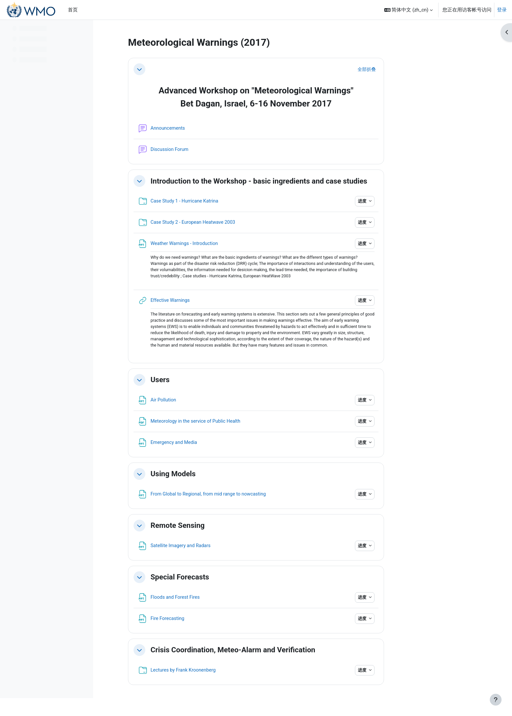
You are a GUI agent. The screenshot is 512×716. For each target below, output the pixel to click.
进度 (403, 201)
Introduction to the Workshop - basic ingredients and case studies (300, 181)
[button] (408, 10)
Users (201, 382)
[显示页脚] (496, 700)
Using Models (214, 476)
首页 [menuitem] (73, 10)
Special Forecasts (221, 579)
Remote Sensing (219, 527)
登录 (502, 10)
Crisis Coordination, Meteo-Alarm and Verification (274, 652)
